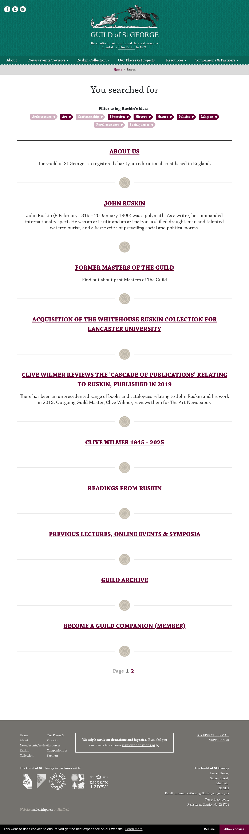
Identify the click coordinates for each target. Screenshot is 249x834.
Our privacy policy (217, 800)
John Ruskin (126, 47)
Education (117, 117)
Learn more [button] (134, 829)
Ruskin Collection (91, 60)
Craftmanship (88, 117)
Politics (184, 117)
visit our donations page (140, 745)
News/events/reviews (46, 60)
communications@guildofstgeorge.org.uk (201, 793)
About (12, 60)
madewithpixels (42, 810)
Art (64, 117)
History (141, 117)
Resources (174, 60)
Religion (207, 117)
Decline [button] (209, 829)
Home (118, 70)
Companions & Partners (215, 60)
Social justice (140, 125)
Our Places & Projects (136, 60)
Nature (163, 117)
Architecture (42, 117)
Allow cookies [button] (234, 829)
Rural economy (107, 125)
